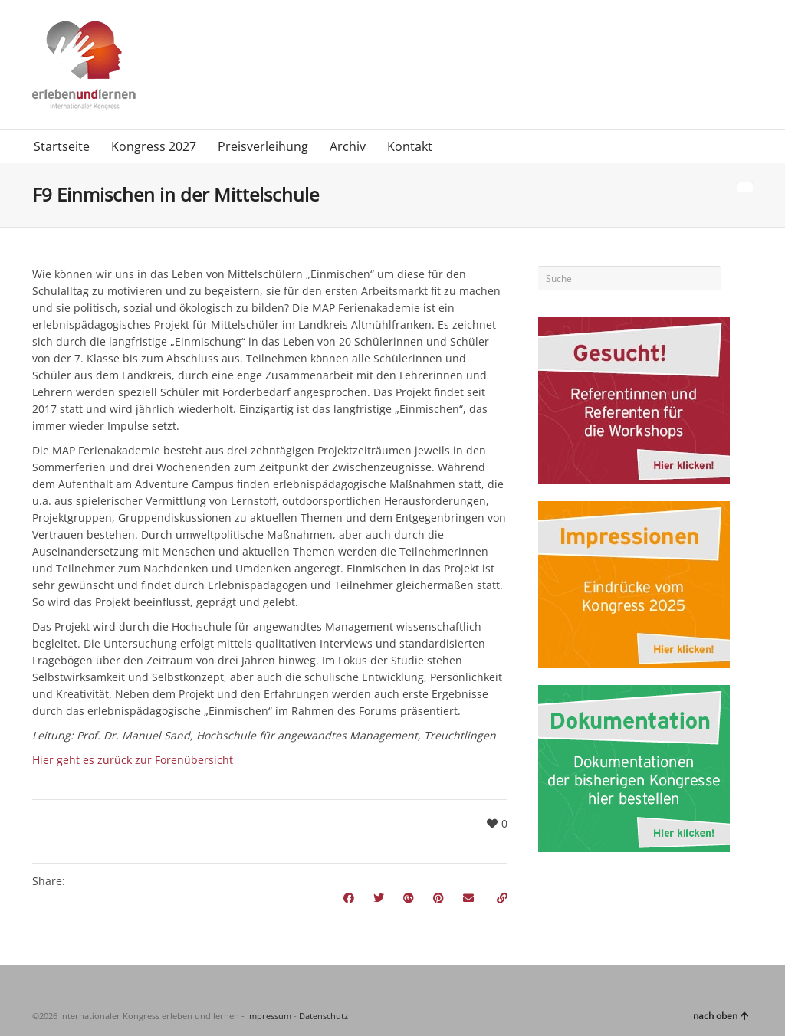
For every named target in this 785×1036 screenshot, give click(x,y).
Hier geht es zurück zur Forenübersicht (132, 759)
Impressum (269, 1015)
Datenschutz (323, 1015)
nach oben (721, 1015)
